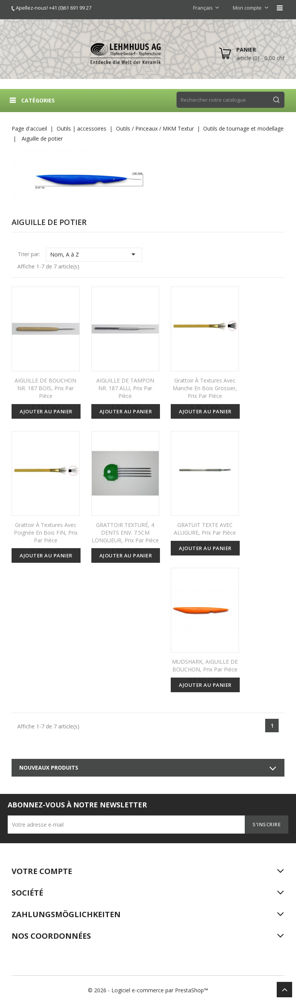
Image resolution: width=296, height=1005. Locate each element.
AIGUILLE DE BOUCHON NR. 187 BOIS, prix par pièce (45, 388)
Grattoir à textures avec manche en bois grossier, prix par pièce (205, 388)
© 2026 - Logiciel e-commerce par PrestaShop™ (148, 990)
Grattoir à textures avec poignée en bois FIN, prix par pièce (45, 532)
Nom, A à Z (94, 254)
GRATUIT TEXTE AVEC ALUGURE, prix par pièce (205, 528)
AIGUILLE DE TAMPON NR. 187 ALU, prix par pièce (125, 388)
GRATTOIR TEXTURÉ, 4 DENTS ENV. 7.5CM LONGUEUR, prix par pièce (125, 532)
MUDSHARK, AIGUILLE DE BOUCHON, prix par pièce (205, 665)
